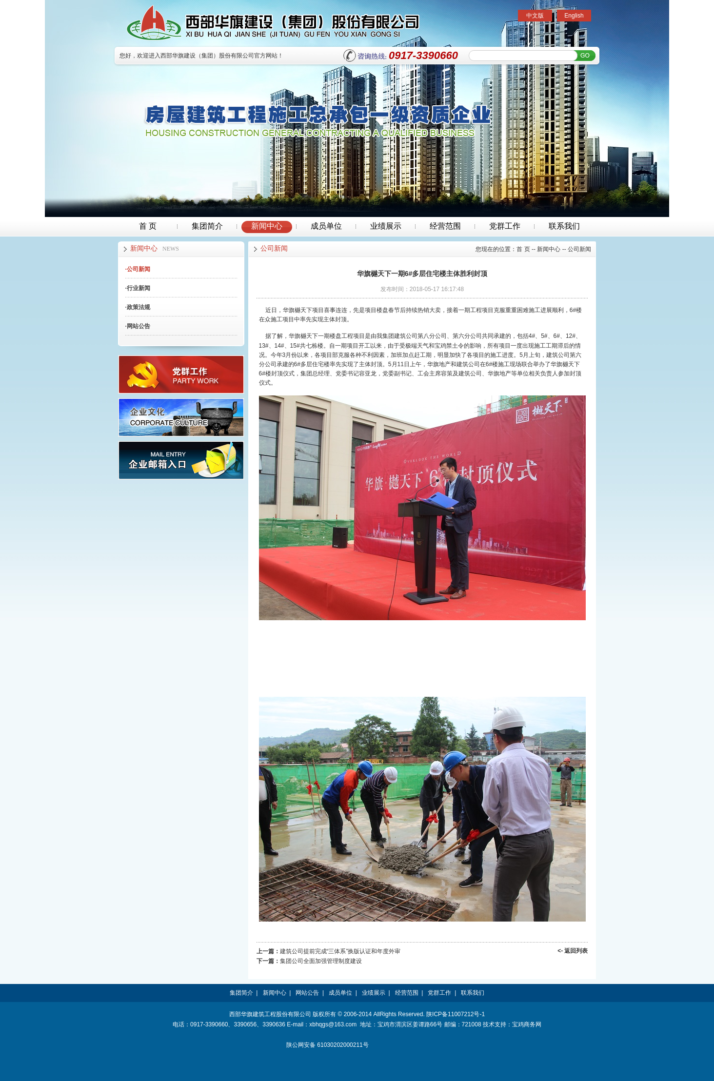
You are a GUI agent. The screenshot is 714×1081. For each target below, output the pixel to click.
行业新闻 (137, 288)
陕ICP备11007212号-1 (455, 1014)
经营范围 (445, 226)
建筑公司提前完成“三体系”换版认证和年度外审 (340, 951)
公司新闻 (137, 269)
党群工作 (504, 226)
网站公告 (137, 326)
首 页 (148, 226)
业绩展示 (385, 226)
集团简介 (207, 226)
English (573, 15)
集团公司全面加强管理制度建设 (321, 961)
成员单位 (326, 226)
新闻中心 (266, 226)
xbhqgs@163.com (333, 1024)
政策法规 (137, 307)
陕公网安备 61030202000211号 (327, 1045)
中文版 (535, 15)
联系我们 (564, 226)
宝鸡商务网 (526, 1024)
